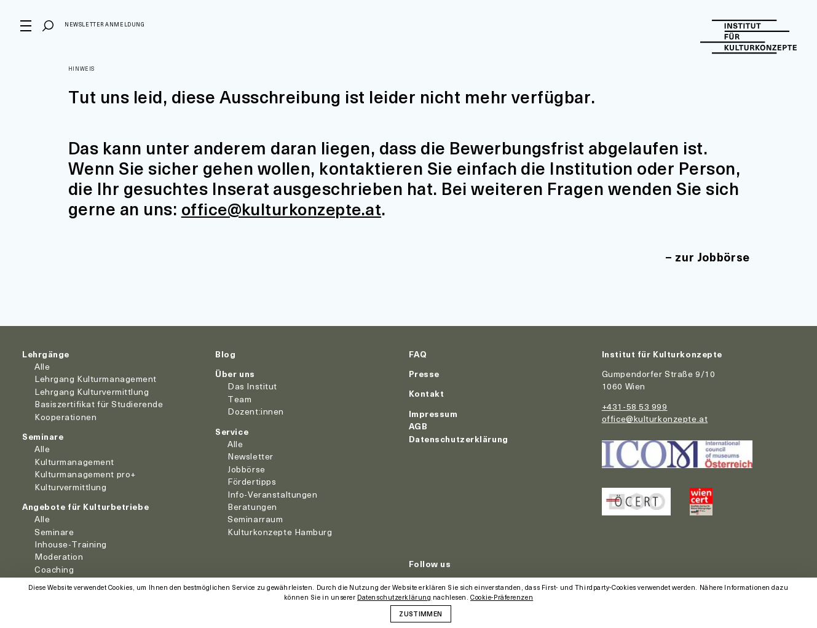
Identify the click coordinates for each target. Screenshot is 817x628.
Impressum (433, 413)
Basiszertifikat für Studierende (98, 403)
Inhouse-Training (70, 544)
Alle (42, 366)
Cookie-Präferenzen (501, 597)
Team (239, 398)
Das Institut (252, 386)
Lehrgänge (45, 353)
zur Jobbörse (711, 256)
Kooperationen (65, 416)
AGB (418, 425)
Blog (225, 353)
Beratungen (252, 505)
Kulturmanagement (74, 461)
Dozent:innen (255, 411)
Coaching (54, 568)
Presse (424, 373)
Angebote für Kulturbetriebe (85, 505)
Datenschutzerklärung (458, 438)
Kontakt (426, 393)
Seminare (42, 435)
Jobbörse (246, 468)
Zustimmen (420, 613)
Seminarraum (255, 518)
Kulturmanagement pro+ (85, 473)
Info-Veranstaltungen (272, 493)
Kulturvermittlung (70, 486)
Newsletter (250, 456)
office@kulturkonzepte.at (284, 208)
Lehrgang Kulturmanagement (95, 378)
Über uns (235, 373)
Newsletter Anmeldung (106, 27)
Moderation (59, 556)
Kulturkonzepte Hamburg (279, 531)
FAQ (418, 353)
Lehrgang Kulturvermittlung (91, 390)
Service (231, 430)
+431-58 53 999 (635, 405)
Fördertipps (251, 481)
